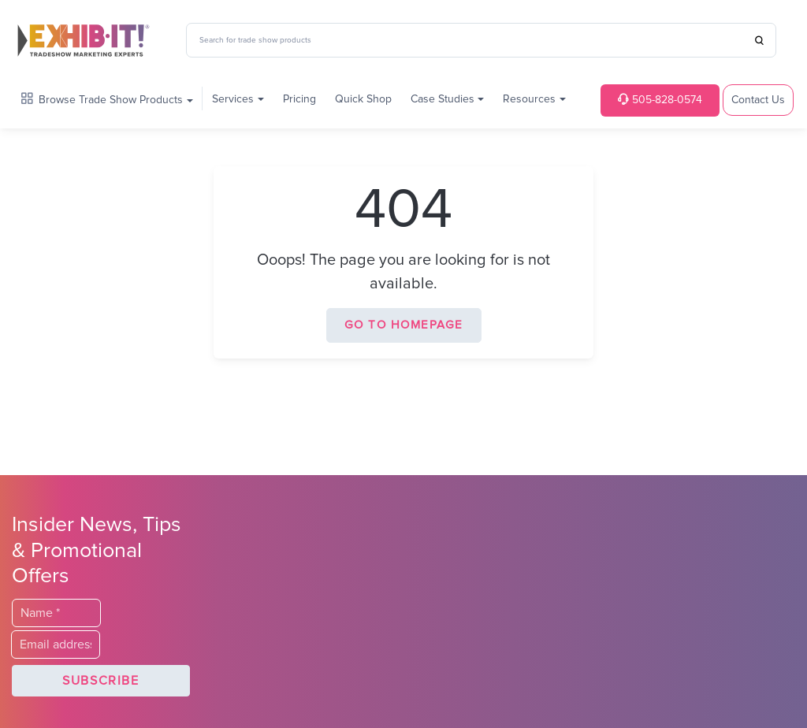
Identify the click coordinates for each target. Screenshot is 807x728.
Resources (529, 99)
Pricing (299, 99)
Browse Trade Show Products (102, 99)
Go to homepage (403, 325)
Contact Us (758, 100)
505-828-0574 (660, 100)
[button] (101, 680)
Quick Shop (363, 99)
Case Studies (442, 99)
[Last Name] (56, 613)
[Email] (55, 644)
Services (233, 99)
